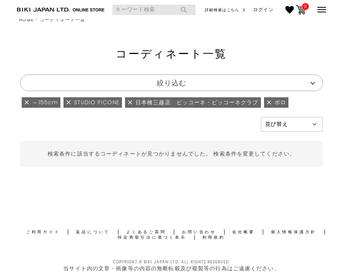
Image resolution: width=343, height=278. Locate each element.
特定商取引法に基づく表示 (152, 237)
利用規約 (213, 237)
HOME (26, 19)
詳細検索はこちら (222, 10)
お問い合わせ (199, 231)
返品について (93, 231)
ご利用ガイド (43, 231)
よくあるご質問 (146, 231)
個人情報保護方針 (294, 231)
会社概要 (243, 231)
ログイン (263, 10)
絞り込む (171, 83)
